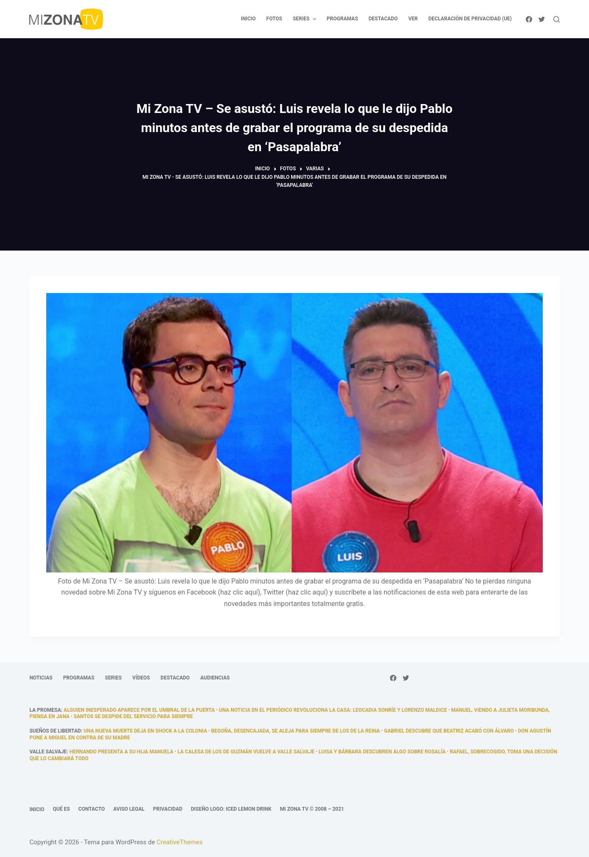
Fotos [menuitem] (274, 19)
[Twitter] (542, 19)
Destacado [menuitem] (383, 19)
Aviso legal (129, 809)
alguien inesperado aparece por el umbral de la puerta (139, 710)
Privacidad (167, 809)
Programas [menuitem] (342, 19)
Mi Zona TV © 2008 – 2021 (312, 809)
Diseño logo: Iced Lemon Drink (231, 809)
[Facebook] (529, 19)
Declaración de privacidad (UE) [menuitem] (470, 19)
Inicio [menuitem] (248, 19)
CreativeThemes (180, 842)
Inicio (36, 809)
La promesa (45, 710)
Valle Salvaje (48, 752)
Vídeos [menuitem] (141, 678)
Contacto (92, 809)
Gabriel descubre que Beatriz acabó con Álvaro (449, 731)
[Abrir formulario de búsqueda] (556, 19)
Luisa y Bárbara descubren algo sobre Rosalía (382, 752)
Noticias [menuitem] (40, 678)
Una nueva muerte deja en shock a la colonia (145, 731)
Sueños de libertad (55, 731)
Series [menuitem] (305, 19)
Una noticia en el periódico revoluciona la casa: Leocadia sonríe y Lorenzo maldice (333, 710)
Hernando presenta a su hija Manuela (122, 752)
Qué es (61, 809)
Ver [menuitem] (413, 19)
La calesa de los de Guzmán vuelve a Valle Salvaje (245, 752)
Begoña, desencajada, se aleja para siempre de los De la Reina (295, 731)
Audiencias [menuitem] (215, 678)
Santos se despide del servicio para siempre (133, 716)
